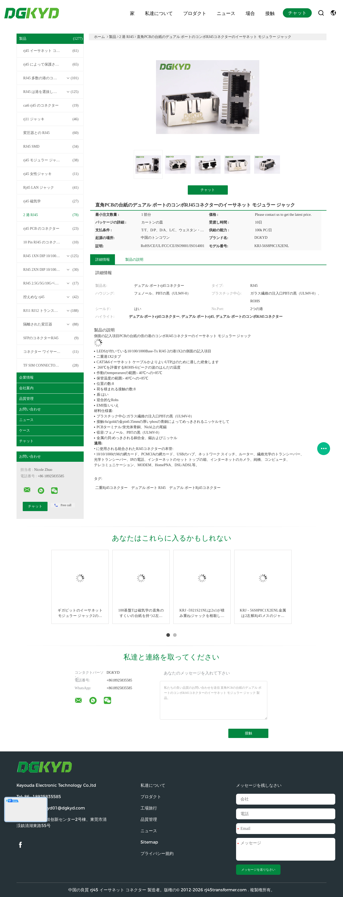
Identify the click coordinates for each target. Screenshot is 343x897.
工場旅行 (149, 808)
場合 (250, 13)
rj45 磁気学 (51, 201)
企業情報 (26, 377)
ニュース (226, 13)
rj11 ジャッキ (51, 119)
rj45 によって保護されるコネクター (51, 64)
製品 (51, 39)
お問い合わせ (30, 409)
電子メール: (51, 808)
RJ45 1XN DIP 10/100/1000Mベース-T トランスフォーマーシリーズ (51, 256)
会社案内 (26, 388)
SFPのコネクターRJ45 (51, 338)
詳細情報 (102, 259)
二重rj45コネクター (111, 488)
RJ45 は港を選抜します (51, 91)
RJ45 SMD (51, 146)
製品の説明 (134, 259)
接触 (270, 13)
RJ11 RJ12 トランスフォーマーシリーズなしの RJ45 (51, 310)
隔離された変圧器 (51, 324)
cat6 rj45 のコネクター (51, 105)
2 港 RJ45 (51, 215)
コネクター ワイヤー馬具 (51, 351)
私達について (159, 13)
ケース (24, 430)
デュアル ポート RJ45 (148, 488)
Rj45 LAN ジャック (51, 187)
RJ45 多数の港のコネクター (51, 78)
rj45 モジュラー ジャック (51, 160)
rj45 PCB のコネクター (51, 228)
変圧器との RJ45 (51, 133)
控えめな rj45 (51, 297)
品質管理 (26, 399)
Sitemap (149, 842)
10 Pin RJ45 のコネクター (51, 242)
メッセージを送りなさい (258, 869)
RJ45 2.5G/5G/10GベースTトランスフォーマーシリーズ (51, 283)
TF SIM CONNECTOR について (51, 365)
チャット (297, 12)
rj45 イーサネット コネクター (51, 50)
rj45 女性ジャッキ (51, 174)
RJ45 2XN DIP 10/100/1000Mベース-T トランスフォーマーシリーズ (51, 269)
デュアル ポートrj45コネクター (195, 488)
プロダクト (194, 13)
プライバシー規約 (157, 853)
